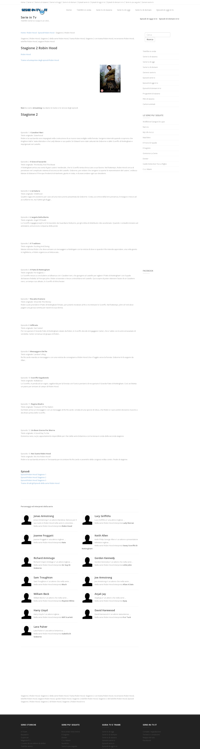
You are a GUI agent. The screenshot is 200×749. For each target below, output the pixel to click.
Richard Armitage (44, 558)
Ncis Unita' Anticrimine (71, 731)
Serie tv (30, 2)
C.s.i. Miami (147, 169)
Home (23, 2)
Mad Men (147, 137)
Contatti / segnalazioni (152, 731)
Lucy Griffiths (103, 516)
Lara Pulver (40, 626)
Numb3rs (65, 743)
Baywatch (25, 734)
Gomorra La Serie (150, 153)
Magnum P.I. (26, 740)
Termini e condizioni (151, 734)
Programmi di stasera (151, 93)
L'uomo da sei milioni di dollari (33, 743)
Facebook (147, 740)
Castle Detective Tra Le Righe (155, 164)
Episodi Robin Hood (46, 32)
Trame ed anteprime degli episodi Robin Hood (40, 60)
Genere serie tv (148, 2)
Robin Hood (32, 32)
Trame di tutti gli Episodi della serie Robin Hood (40, 483)
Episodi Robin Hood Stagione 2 (33, 477)
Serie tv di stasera (41, 2)
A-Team (24, 731)
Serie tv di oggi (55, 2)
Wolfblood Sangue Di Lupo (154, 121)
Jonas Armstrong (44, 516)
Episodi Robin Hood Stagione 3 (33, 480)
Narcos (146, 127)
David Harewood (105, 610)
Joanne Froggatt (43, 535)
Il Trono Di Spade (150, 143)
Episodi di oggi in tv (98, 2)
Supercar (25, 737)
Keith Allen (101, 535)
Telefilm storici (27, 746)
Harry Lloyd (41, 610)
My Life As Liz (148, 132)
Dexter (145, 158)
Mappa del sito (149, 737)
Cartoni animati (149, 104)
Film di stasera (148, 99)
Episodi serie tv (83, 2)
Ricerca (150, 39)
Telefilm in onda (84, 10)
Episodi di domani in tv (115, 2)
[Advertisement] (49, 84)
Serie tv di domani (69, 2)
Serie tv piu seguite (133, 2)
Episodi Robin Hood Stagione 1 (33, 474)
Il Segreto (147, 148)
